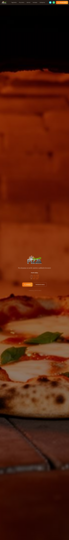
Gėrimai (28, 2)
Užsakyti (27, 284)
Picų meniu (21, 2)
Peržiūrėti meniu (40, 284)
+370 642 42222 (62, 2)
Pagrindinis (14, 2)
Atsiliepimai (42, 2)
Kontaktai (35, 2)
